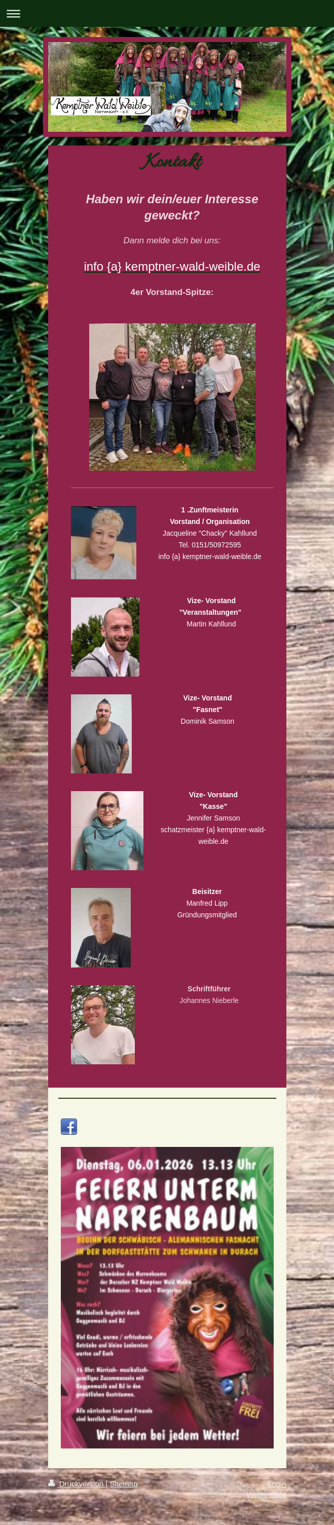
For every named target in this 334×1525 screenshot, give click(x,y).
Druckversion (77, 1483)
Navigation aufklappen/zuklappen (167, 13)
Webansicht (266, 1494)
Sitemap (123, 1483)
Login (277, 1483)
